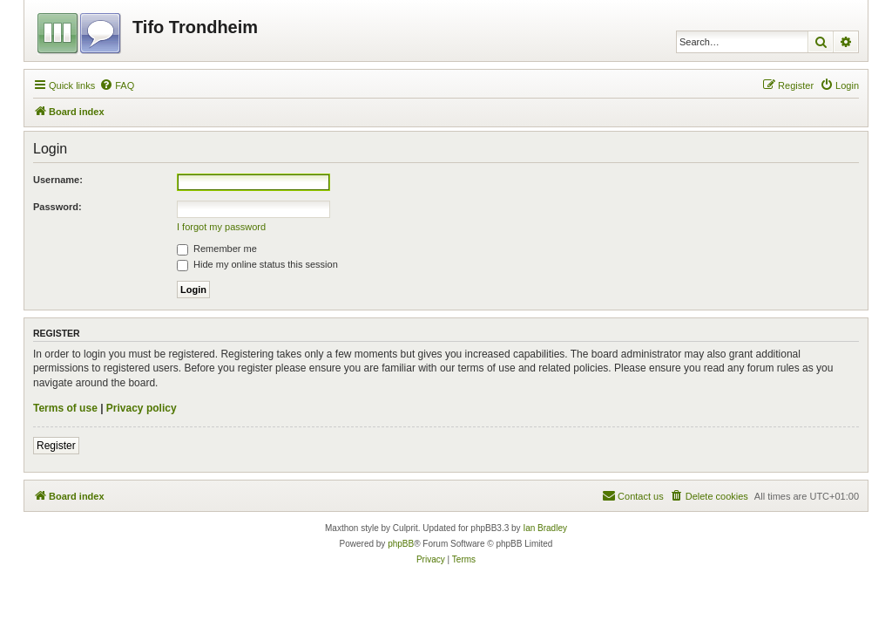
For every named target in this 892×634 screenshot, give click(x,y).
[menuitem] (116, 85)
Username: (58, 179)
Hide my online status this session (257, 264)
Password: (57, 206)
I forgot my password (221, 227)
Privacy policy (141, 408)
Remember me (217, 248)
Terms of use (65, 408)
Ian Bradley (545, 528)
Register (56, 446)
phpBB (401, 544)
